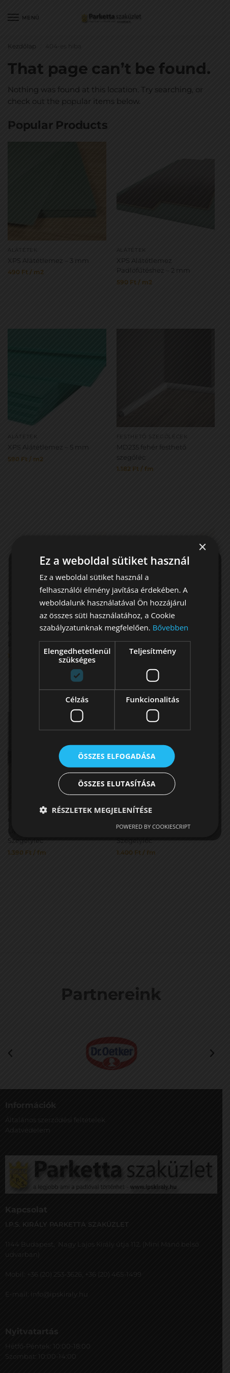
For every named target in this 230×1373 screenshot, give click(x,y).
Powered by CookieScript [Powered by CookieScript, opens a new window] (153, 826)
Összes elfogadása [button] (116, 755)
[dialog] (115, 686)
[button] (96, 809)
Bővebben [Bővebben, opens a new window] (171, 627)
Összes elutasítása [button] (117, 783)
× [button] (202, 547)
